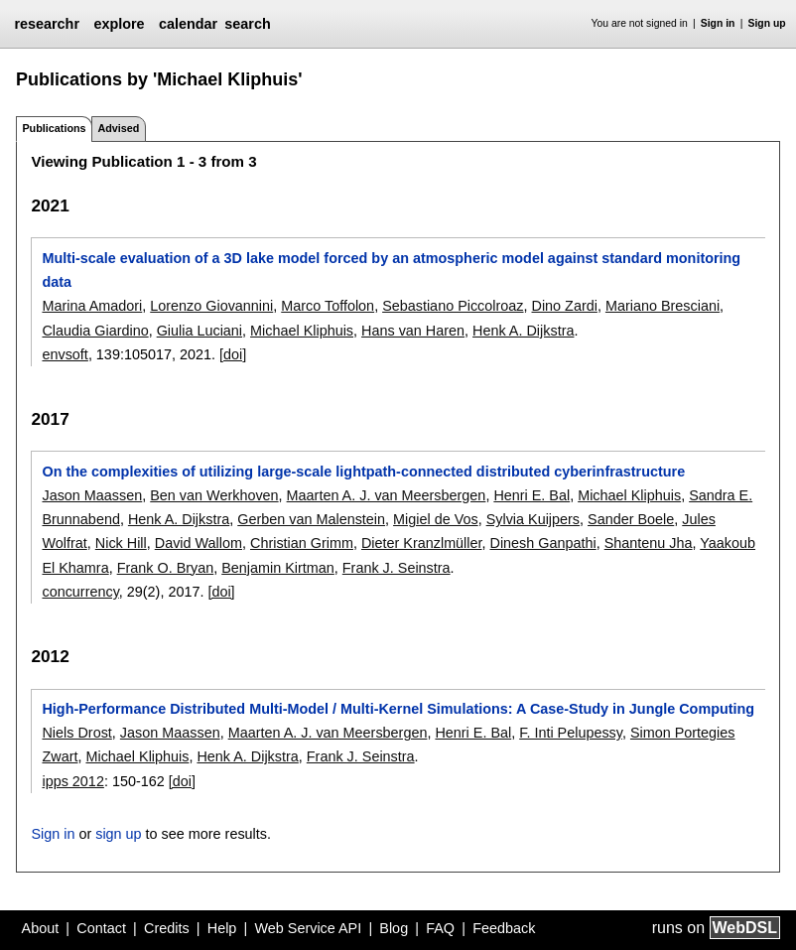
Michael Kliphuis (301, 331)
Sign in (718, 23)
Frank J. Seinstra (396, 568)
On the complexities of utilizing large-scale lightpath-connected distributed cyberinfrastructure (363, 471)
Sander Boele (631, 519)
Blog (393, 928)
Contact (101, 928)
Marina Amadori (92, 306)
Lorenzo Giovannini (211, 306)
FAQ (440, 928)
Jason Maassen (92, 495)
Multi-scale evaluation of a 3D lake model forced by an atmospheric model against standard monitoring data (391, 270)
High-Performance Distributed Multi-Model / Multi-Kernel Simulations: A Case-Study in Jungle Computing (398, 709)
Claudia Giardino (95, 331)
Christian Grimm (301, 543)
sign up (118, 834)
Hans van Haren (412, 331)
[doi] (232, 354)
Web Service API (307, 928)
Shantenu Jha (648, 543)
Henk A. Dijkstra (523, 331)
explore (118, 24)
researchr (46, 24)
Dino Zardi (564, 306)
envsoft (64, 354)
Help (222, 928)
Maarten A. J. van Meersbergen (386, 495)
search (247, 24)
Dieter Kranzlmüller (421, 543)
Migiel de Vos (435, 519)
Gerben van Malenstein (311, 519)
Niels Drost (76, 733)
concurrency (80, 592)
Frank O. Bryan (165, 568)
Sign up (767, 23)
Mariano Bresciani (662, 306)
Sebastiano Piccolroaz (452, 306)
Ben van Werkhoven (214, 495)
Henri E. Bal (531, 495)
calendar (188, 24)
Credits (167, 928)
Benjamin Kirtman (277, 568)
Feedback (503, 928)
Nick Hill (121, 543)
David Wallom (198, 543)
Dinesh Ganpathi (543, 543)
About (41, 928)
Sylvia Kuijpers (533, 519)
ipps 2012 (72, 781)
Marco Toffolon (327, 306)
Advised (118, 128)
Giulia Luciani (199, 331)
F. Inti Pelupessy (570, 733)
